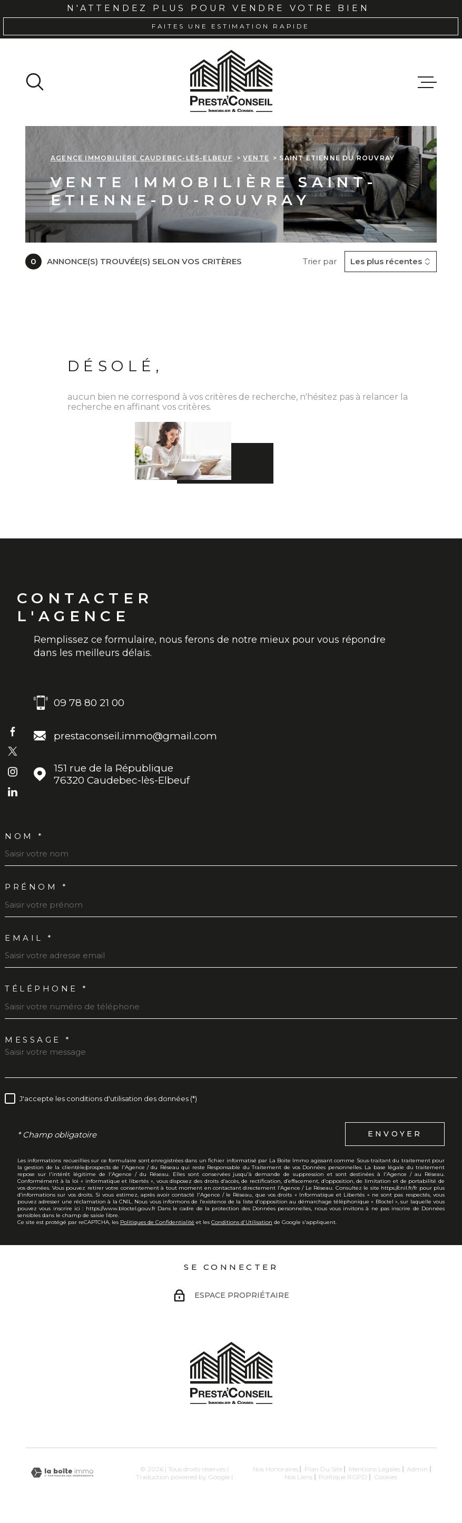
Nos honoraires (275, 1469)
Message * (38, 1040)
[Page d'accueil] (231, 82)
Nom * (24, 836)
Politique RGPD (343, 1477)
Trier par (320, 261)
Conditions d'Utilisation (241, 1222)
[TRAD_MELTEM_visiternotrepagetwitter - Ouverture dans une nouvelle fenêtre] (12, 751)
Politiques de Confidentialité (157, 1222)
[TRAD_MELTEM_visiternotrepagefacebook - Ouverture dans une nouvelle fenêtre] (12, 730)
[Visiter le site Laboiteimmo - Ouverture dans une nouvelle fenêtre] (62, 1473)
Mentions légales (374, 1469)
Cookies (385, 1477)
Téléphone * (47, 988)
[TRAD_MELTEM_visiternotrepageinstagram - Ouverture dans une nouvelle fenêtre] (12, 771)
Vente (256, 158)
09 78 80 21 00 (89, 703)
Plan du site (323, 1469)
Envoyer (395, 1134)
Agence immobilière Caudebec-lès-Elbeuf (142, 158)
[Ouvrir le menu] (427, 82)
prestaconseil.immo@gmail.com (135, 736)
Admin (417, 1469)
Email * (29, 938)
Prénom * (36, 887)
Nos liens (298, 1477)
